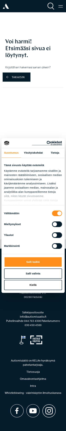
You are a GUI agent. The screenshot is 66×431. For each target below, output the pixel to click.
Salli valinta (33, 273)
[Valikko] (60, 6)
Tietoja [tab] (55, 152)
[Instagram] (49, 409)
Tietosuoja (33, 371)
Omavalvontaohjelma (33, 378)
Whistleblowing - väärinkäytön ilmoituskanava (33, 392)
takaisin (15, 77)
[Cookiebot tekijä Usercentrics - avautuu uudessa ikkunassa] (47, 143)
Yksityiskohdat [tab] (33, 152)
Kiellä (32, 284)
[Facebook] (17, 411)
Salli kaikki (33, 261)
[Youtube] (33, 411)
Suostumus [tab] (11, 152)
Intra (33, 385)
